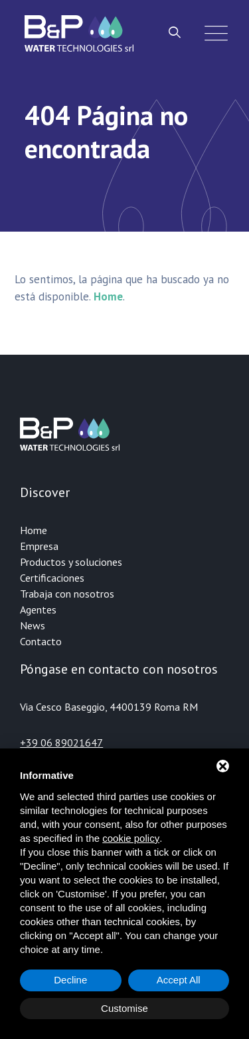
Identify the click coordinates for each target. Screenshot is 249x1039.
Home (33, 530)
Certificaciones (52, 577)
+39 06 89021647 (61, 742)
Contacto (41, 641)
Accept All (179, 979)
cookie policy (130, 838)
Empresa (39, 546)
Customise (124, 1008)
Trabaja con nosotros (67, 593)
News (32, 625)
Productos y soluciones (71, 561)
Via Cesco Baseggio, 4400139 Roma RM (109, 706)
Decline (70, 979)
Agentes (38, 609)
